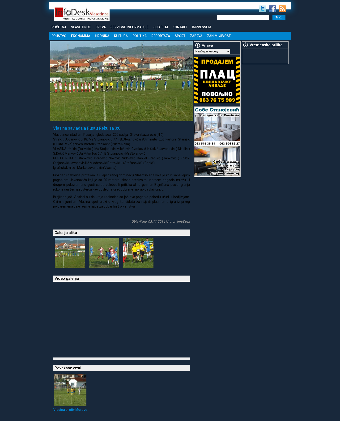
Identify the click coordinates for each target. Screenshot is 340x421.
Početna (58, 27)
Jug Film (160, 27)
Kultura (121, 36)
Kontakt (180, 27)
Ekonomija (80, 36)
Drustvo (58, 36)
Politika (139, 36)
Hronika (102, 36)
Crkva (100, 27)
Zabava (196, 36)
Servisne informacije (129, 27)
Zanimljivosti (219, 36)
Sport (180, 36)
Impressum (201, 27)
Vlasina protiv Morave (70, 410)
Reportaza (160, 36)
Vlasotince (81, 27)
